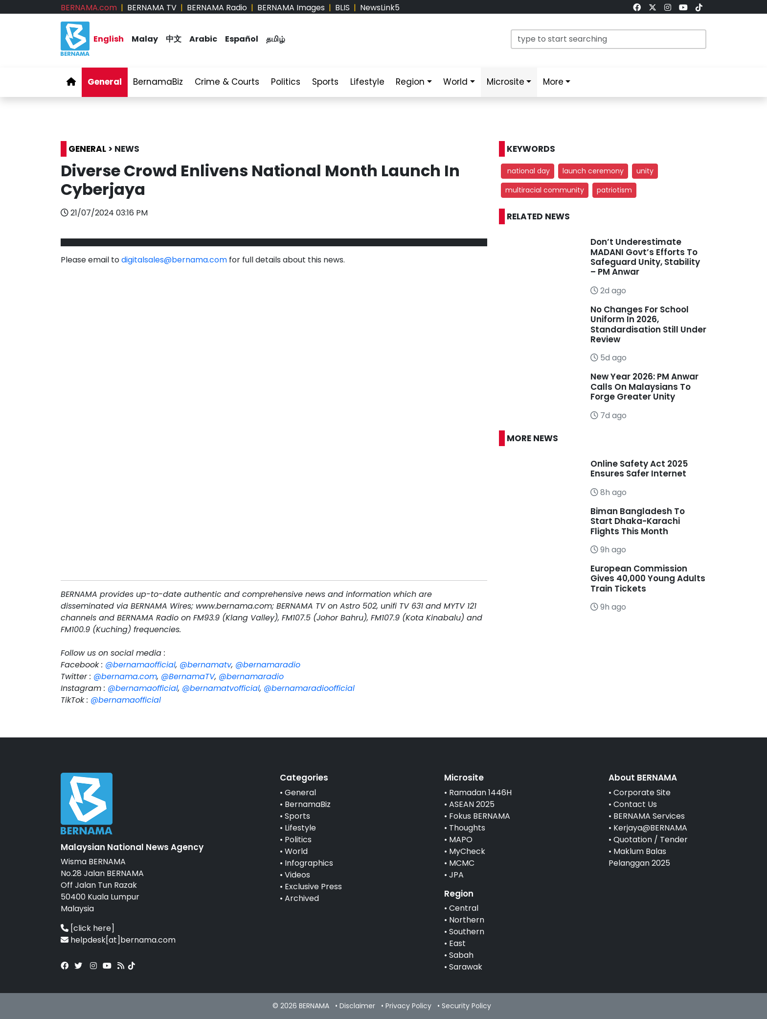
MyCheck (467, 851)
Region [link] (410, 82)
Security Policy (466, 1006)
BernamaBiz (308, 804)
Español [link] (241, 39)
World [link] (455, 82)
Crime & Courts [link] (227, 82)
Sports (297, 816)
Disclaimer (357, 1006)
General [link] (105, 82)
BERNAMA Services (649, 816)
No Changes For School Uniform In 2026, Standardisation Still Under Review (648, 324)
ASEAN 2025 (472, 804)
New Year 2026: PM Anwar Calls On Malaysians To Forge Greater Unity (644, 387)
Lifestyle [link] (367, 82)
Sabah (461, 955)
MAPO (461, 839)
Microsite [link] (505, 82)
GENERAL (87, 149)
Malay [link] (145, 39)
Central (463, 908)
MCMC (461, 863)
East (457, 943)
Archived (302, 898)
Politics (298, 839)
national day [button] (527, 171)
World (296, 851)
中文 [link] (173, 39)
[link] (637, 7)
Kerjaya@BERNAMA (650, 827)
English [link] (108, 39)
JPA (456, 874)
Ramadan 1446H (480, 792)
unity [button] (645, 171)
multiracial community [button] (544, 190)
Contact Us (635, 804)
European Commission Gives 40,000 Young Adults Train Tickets (647, 578)
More (553, 82)
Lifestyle (300, 827)
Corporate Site (642, 792)
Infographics (309, 863)
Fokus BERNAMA (479, 816)
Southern (466, 931)
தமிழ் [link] (275, 39)
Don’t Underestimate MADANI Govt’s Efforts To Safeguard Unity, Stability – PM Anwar (645, 257)
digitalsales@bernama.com (174, 259)
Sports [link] (325, 82)
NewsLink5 (380, 7)
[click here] (92, 928)
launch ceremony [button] (593, 171)
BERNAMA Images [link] (291, 7)
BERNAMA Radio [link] (217, 7)
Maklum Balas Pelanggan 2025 (639, 857)
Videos (297, 874)
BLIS (342, 7)
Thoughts (467, 827)
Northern (466, 919)
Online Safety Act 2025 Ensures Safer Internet (639, 468)
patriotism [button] (614, 190)
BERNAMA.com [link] (89, 7)
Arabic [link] (203, 39)
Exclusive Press (313, 886)
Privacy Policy (408, 1006)
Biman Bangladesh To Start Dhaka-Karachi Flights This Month (637, 521)
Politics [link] (285, 82)
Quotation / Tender (650, 839)
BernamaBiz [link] (158, 82)
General (300, 792)
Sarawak (465, 966)
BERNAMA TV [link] (152, 7)
